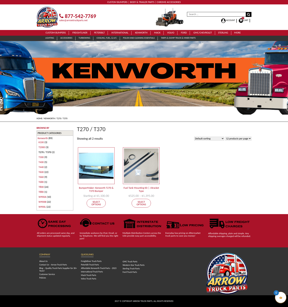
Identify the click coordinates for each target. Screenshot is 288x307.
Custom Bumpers (56, 32)
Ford (184, 32)
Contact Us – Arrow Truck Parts (53, 264)
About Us (43, 261)
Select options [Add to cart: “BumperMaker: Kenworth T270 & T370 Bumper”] (96, 203)
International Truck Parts (92, 271)
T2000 (42, 147)
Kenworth (141, 32)
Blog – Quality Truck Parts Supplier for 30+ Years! (58, 269)
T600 (41, 172)
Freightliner (79, 32)
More (237, 32)
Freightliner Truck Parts (91, 261)
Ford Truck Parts (130, 272)
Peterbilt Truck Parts (90, 264)
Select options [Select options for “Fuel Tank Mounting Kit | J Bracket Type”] (141, 203)
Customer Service (47, 274)
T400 (41, 162)
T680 (41, 182)
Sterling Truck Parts (131, 268)
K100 (41, 142)
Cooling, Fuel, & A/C (106, 38)
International (119, 32)
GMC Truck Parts (130, 261)
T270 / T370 (45, 152)
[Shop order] (209, 139)
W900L (42, 206)
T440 (41, 167)
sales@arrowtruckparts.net (73, 20)
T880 (41, 192)
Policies (42, 277)
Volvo (170, 32)
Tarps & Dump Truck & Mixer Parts (178, 38)
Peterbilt (99, 32)
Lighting (49, 38)
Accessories (66, 38)
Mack (157, 32)
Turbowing (84, 38)
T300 (41, 157)
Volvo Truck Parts (88, 278)
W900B (42, 201)
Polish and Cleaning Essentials (139, 38)
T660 (41, 177)
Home (39, 118)
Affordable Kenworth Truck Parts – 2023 (98, 268)
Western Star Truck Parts (133, 265)
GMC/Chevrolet (202, 32)
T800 (41, 187)
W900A (42, 196)
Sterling (223, 32)
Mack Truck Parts (88, 275)
